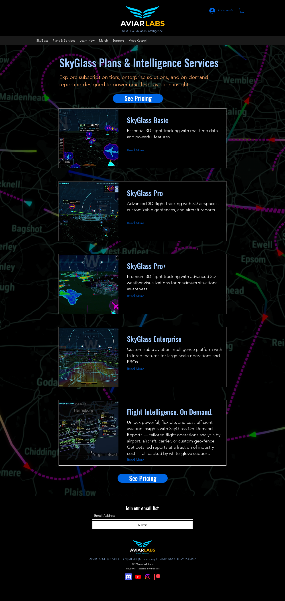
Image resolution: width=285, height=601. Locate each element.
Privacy (130, 568)
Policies (155, 568)
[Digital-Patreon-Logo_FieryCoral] (157, 576)
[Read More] (139, 150)
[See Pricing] (138, 98)
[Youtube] (138, 576)
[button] (242, 10)
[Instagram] (147, 576)
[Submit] (142, 525)
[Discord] (128, 576)
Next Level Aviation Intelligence (142, 31)
